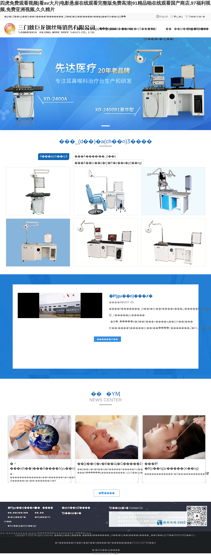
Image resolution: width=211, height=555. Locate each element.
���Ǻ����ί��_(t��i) (95, 156)
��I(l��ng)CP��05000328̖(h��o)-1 (173, 535)
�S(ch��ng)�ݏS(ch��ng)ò (22, 526)
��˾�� (40, 513)
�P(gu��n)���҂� (108, 28)
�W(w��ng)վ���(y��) (86, 28)
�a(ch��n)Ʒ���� (130, 28)
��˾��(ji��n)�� (18, 513)
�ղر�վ (178, 16)
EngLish (163, 16)
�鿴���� (106, 493)
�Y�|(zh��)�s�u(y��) (152, 34)
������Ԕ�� (107, 339)
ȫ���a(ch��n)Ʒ (53, 156)
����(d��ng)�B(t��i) (174, 28)
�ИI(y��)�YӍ (42, 517)
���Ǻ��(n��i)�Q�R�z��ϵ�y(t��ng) (108, 163)
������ (44, 507)
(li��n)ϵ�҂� (196, 16)
